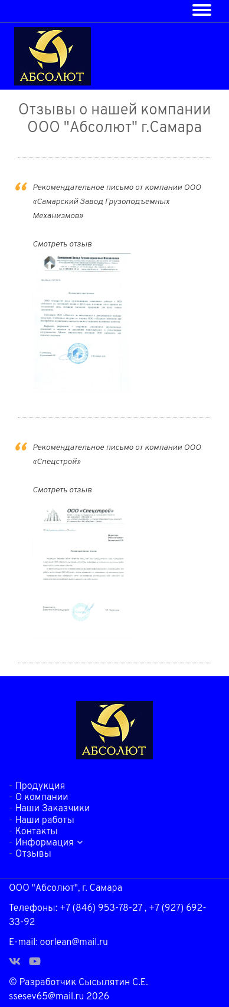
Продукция (40, 786)
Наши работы (44, 820)
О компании (41, 797)
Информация (49, 843)
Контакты (36, 832)
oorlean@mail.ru (74, 943)
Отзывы (33, 854)
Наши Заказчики (52, 809)
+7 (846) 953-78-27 (101, 908)
